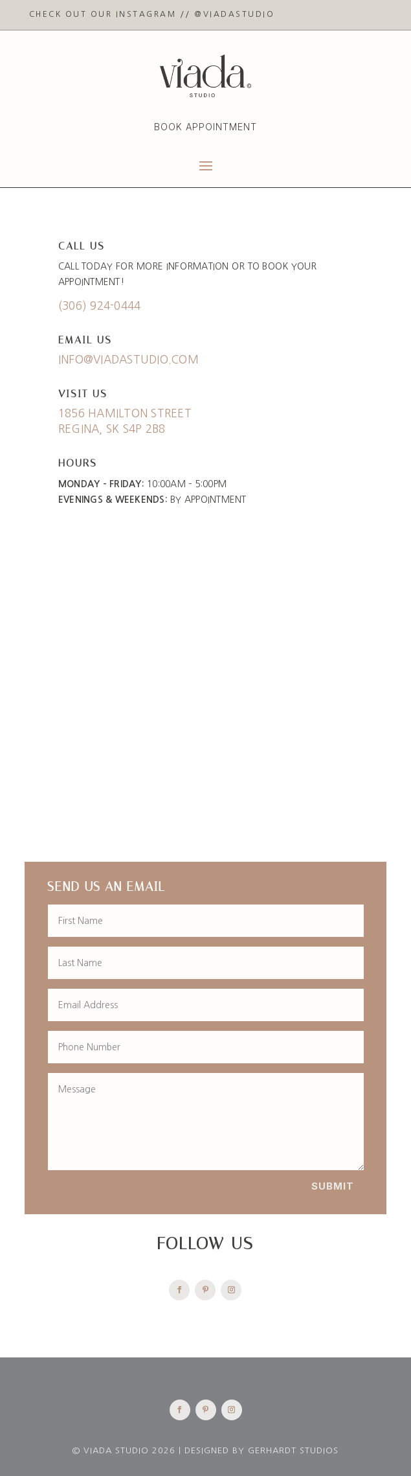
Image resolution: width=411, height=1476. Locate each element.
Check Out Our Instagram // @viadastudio (152, 14)
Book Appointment (205, 126)
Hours (77, 463)
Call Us (81, 246)
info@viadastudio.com (128, 359)
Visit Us (82, 393)
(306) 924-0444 (99, 305)
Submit (332, 1186)
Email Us (85, 340)
